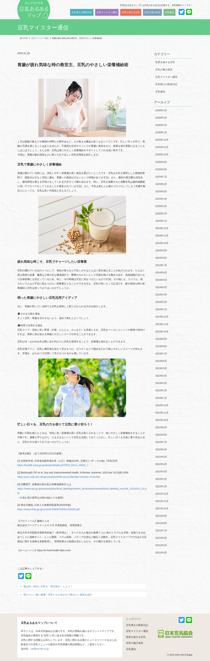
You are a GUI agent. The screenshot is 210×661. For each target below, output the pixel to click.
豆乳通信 (160, 91)
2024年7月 (161, 265)
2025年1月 (161, 220)
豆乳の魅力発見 (163, 69)
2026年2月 (161, 125)
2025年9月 (161, 162)
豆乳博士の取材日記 (166, 84)
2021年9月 (161, 515)
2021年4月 (161, 552)
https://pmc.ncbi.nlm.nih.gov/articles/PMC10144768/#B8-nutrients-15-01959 (58, 477)
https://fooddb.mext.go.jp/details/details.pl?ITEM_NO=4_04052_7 (52, 465)
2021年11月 (161, 501)
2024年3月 (161, 294)
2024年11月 (161, 235)
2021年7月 (161, 530)
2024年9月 (161, 250)
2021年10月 (161, 508)
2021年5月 (161, 545)
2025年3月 (161, 206)
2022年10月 (161, 420)
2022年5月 (161, 456)
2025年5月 (161, 191)
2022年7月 (161, 442)
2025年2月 (161, 213)
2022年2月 (161, 479)
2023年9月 (161, 339)
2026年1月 (161, 132)
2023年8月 (161, 346)
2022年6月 (161, 449)
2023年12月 (161, 316)
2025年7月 (161, 176)
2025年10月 (161, 154)
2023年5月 (161, 368)
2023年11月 (161, 324)
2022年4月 (161, 464)
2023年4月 (161, 375)
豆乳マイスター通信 (166, 76)
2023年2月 (161, 390)
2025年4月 (161, 198)
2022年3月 (161, 471)
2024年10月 (161, 243)
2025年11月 (161, 147)
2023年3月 (161, 383)
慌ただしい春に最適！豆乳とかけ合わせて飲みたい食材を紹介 (57, 594)
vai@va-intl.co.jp (40, 648)
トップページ (133, 619)
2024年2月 (161, 302)
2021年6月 (161, 537)
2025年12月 (161, 139)
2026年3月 (161, 117)
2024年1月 (161, 309)
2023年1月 (161, 398)
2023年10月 (161, 331)
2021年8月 (161, 523)
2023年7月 (161, 353)
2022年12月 (161, 405)
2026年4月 (161, 110)
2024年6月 (161, 272)
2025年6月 (161, 184)
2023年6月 (161, 361)
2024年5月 (161, 279)
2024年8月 (161, 257)
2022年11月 (161, 412)
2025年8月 (161, 169)
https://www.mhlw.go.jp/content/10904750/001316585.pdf (48, 509)
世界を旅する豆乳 (165, 62)
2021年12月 (161, 493)
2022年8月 (161, 434)
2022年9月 (161, 427)
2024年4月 (161, 287)
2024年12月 (161, 228)
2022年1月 (161, 486)
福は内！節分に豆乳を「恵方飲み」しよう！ (48, 586)
